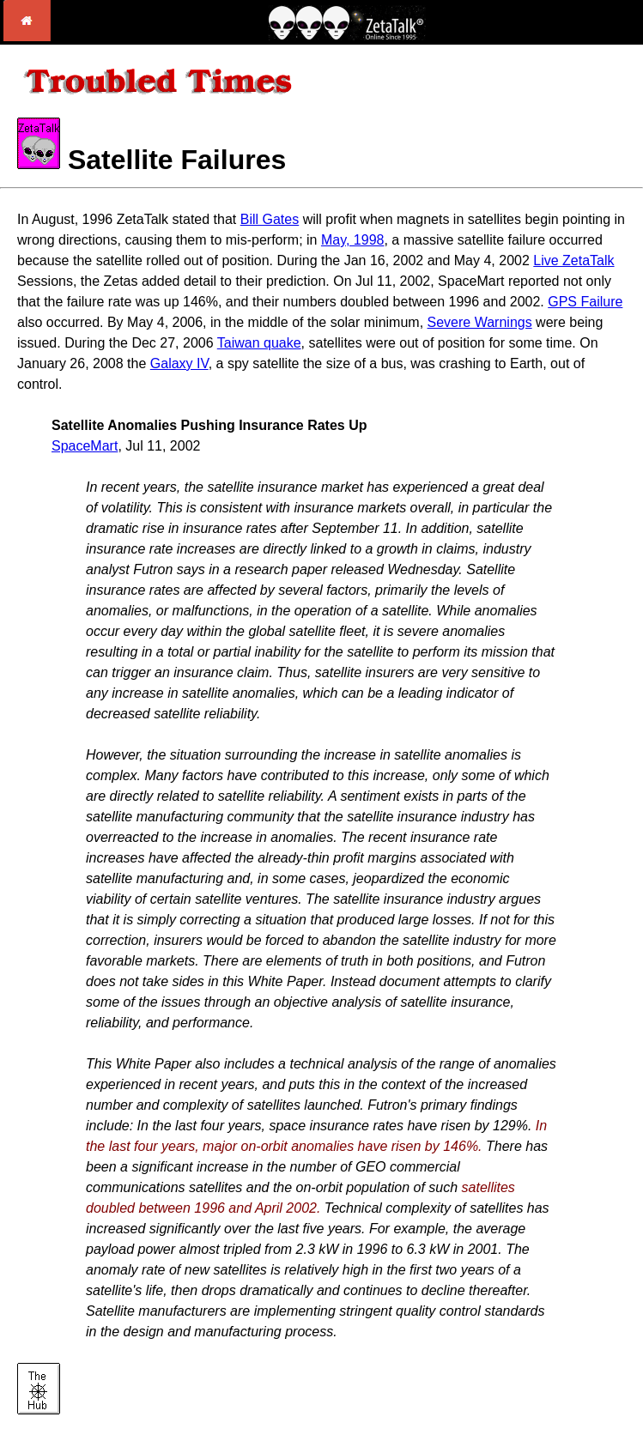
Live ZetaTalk (573, 260)
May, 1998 (353, 240)
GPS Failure (585, 301)
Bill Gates (269, 219)
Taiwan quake (259, 343)
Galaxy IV (179, 363)
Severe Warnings (480, 322)
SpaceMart (85, 446)
